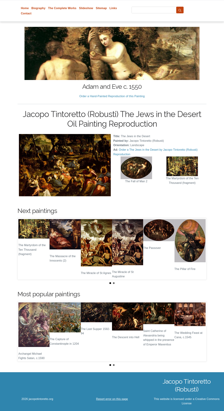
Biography (38, 8)
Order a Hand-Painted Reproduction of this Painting (112, 96)
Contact (26, 13)
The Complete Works (62, 8)
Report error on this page (112, 398)
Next (201, 249)
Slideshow (86, 8)
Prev (23, 249)
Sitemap (101, 8)
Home (25, 8)
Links (113, 8)
